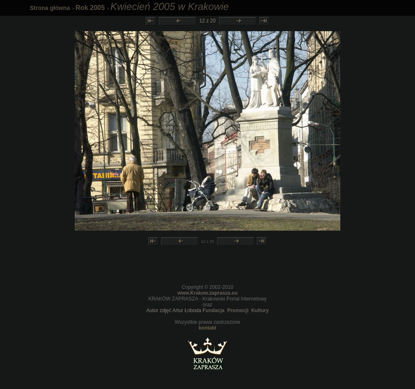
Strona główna (50, 8)
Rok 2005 (90, 7)
